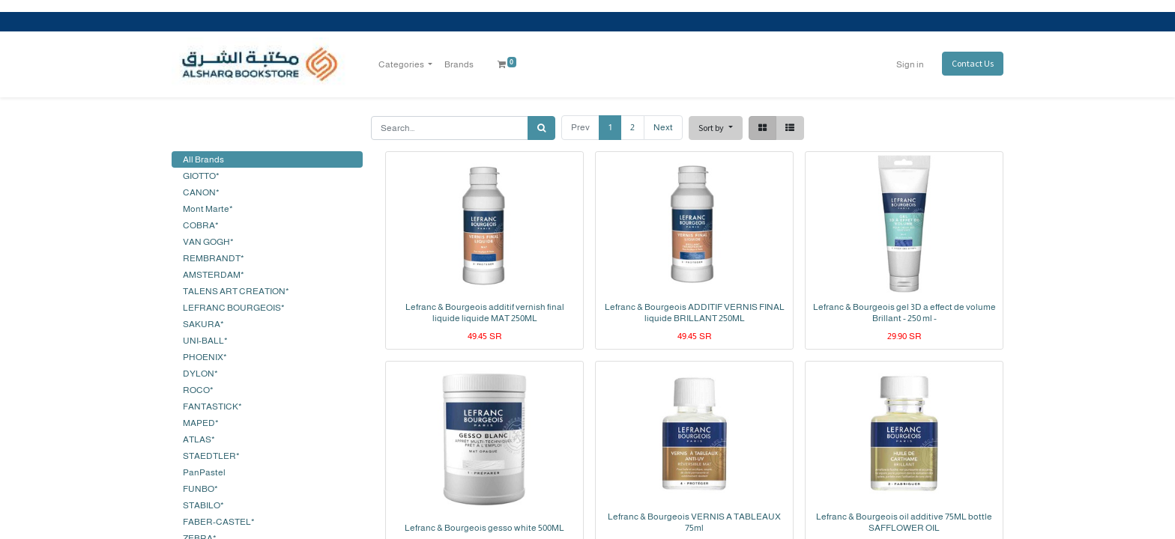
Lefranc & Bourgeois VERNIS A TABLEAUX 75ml (694, 521)
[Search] (541, 128)
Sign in (910, 64)
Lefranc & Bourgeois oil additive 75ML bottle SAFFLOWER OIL (904, 521)
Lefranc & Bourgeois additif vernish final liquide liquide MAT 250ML (484, 312)
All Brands (203, 159)
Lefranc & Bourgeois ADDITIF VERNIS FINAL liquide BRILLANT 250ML (695, 312)
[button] (715, 128)
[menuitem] (459, 64)
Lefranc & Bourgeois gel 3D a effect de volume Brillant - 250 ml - (904, 312)
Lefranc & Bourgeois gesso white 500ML (484, 528)
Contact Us (973, 63)
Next (663, 127)
